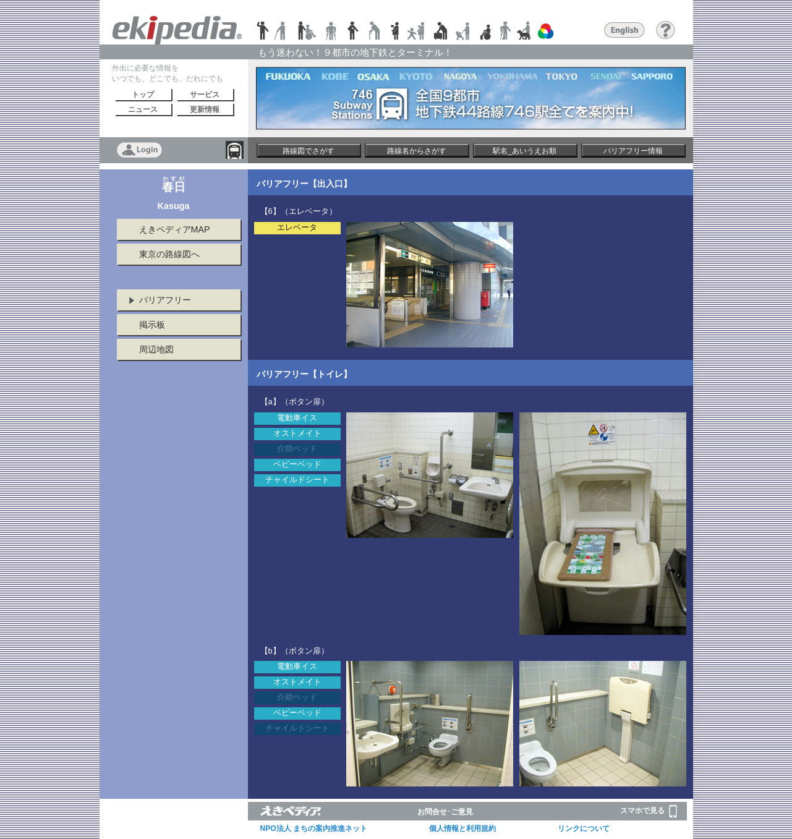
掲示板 (152, 325)
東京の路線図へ (169, 254)
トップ (143, 94)
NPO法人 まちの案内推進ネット (313, 828)
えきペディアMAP (174, 229)
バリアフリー (165, 300)
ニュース (143, 109)
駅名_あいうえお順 (524, 151)
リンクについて (584, 828)
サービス (204, 94)
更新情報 (204, 109)
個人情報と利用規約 (462, 828)
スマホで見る (648, 811)
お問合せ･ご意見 (445, 811)
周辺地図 (156, 349)
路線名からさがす (416, 151)
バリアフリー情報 (633, 151)
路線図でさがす (308, 151)
